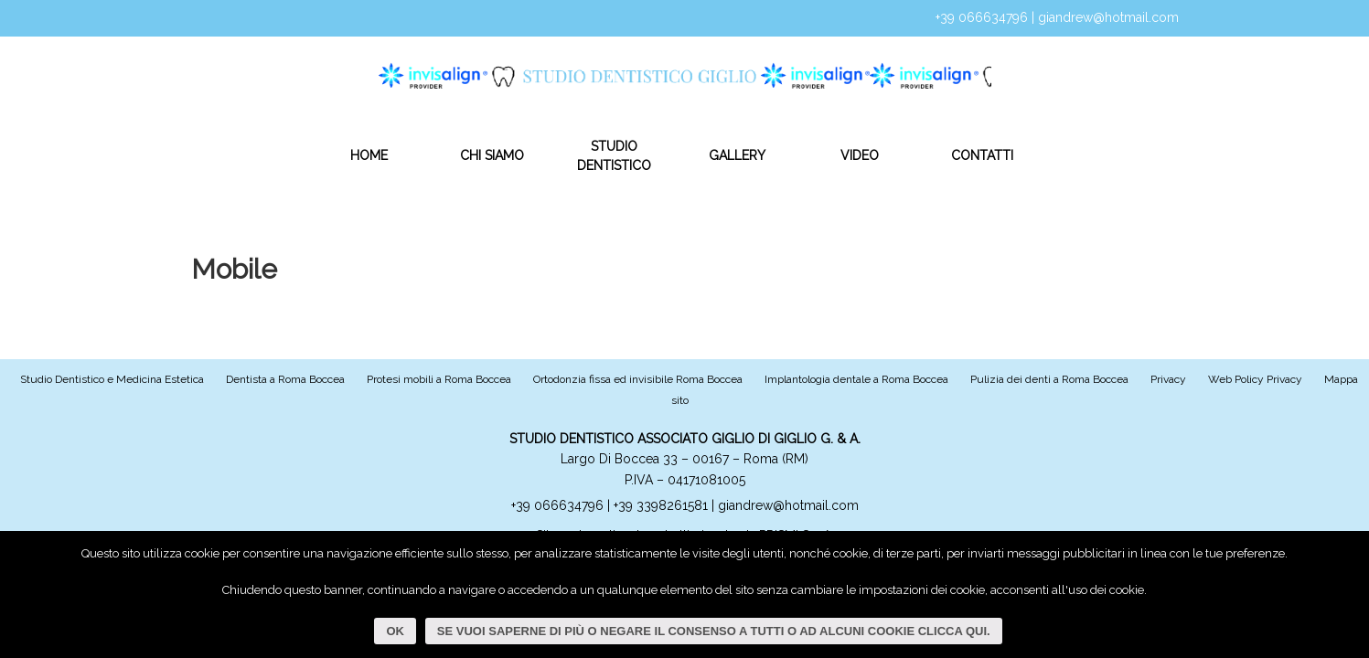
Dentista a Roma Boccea (285, 379)
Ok (396, 631)
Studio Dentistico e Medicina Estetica (112, 379)
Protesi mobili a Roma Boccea (439, 379)
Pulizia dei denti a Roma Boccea (1049, 379)
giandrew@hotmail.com (1108, 17)
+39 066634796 (982, 17)
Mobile (234, 269)
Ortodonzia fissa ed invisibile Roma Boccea (638, 379)
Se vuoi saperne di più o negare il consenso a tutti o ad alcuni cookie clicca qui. (714, 631)
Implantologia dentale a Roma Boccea (856, 379)
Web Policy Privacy (1255, 379)
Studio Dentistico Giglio (643, 70)
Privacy (1168, 379)
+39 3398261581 (662, 505)
